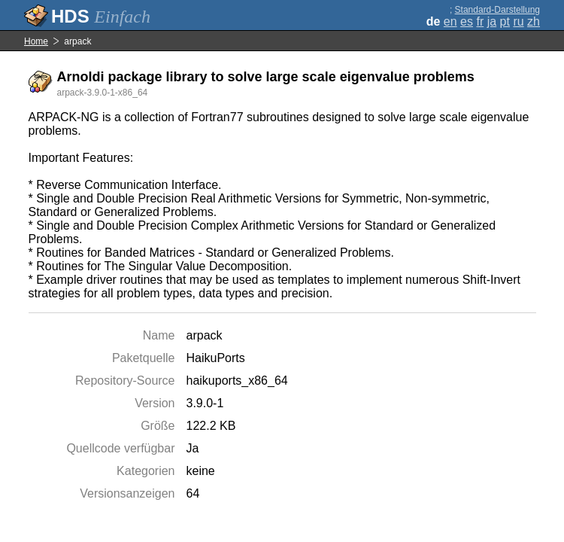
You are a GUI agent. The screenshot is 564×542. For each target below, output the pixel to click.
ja (491, 21)
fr (480, 21)
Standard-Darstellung (497, 10)
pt (505, 21)
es (466, 21)
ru (518, 21)
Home (36, 41)
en (450, 21)
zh (533, 21)
